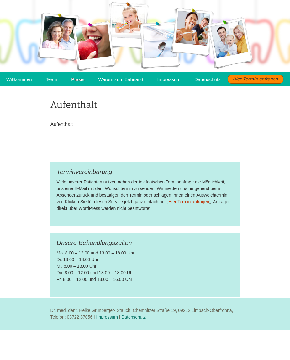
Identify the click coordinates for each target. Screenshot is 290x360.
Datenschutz (207, 79)
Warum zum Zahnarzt (120, 79)
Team (51, 79)
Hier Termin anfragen (188, 201)
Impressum (169, 79)
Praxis (77, 79)
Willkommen (19, 79)
